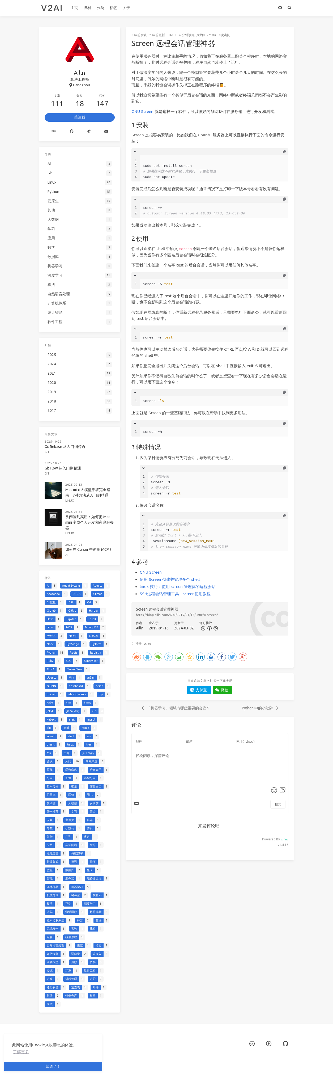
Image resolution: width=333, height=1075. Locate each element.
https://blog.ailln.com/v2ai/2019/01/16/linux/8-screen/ (177, 614)
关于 (126, 8)
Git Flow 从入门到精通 (63, 468)
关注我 (79, 117)
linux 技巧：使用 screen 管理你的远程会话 (178, 586)
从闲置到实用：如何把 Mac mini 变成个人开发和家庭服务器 (89, 522)
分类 (100, 8)
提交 (278, 804)
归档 (87, 8)
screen (148, 643)
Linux (172, 35)
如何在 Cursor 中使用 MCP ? (88, 549)
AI (66, 554)
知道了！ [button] (53, 1066)
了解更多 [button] (21, 1051)
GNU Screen (142, 111)
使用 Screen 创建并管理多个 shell (170, 579)
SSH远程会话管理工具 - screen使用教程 (175, 593)
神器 (138, 643)
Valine (284, 839)
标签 (113, 8)
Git (47, 452)
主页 (74, 8)
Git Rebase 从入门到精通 (65, 447)
